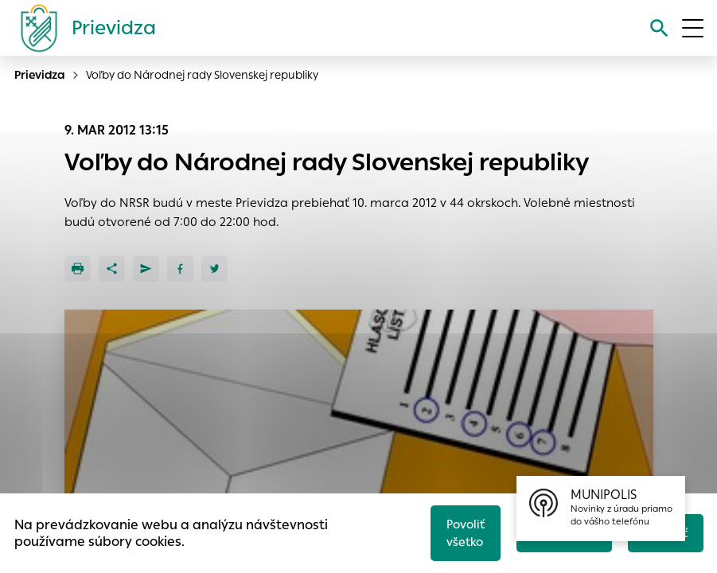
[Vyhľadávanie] (658, 28)
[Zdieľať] (112, 268)
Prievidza (39, 75)
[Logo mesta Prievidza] (82, 28)
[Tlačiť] (77, 268)
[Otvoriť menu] (692, 28)
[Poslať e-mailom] (146, 268)
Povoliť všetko (462, 531)
